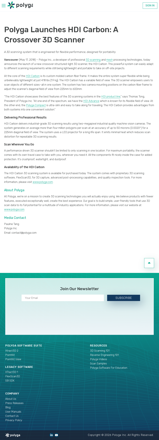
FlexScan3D (12, 376)
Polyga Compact (36, 105)
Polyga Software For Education (108, 367)
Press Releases (14, 403)
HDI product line (110, 96)
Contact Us (12, 415)
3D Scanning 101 (99, 350)
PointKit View (13, 359)
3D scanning (93, 59)
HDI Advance (91, 101)
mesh (109, 59)
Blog (8, 407)
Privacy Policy (13, 420)
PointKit (10, 355)
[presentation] (79, 317)
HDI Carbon (33, 76)
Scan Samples (98, 363)
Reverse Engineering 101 (104, 355)
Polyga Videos (98, 359)
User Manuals (13, 411)
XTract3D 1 (11, 372)
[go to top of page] (149, 263)
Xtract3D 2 (11, 350)
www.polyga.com (43, 182)
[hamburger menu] (4, 6)
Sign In (150, 5)
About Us (10, 398)
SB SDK (9, 380)
